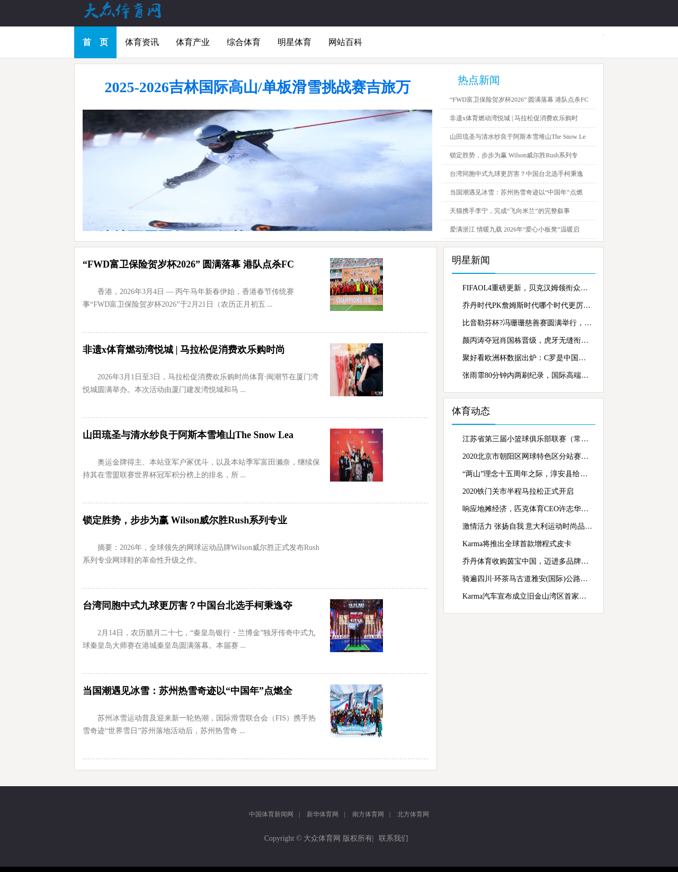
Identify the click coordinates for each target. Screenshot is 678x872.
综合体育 (244, 42)
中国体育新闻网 (271, 814)
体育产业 (193, 42)
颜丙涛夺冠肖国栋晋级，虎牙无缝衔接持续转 (527, 340)
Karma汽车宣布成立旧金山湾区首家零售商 (527, 596)
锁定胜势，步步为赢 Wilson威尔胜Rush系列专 (514, 155)
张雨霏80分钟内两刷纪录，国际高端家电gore (527, 375)
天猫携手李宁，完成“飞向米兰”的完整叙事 (510, 211)
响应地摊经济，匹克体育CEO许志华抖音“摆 (527, 509)
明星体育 (294, 42)
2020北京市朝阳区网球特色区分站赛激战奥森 (527, 456)
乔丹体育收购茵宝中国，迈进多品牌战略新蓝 (527, 561)
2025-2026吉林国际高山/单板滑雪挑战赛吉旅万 (257, 87)
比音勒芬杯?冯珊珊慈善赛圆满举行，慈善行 (527, 323)
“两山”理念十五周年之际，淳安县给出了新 (527, 474)
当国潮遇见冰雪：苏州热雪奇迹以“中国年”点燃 (516, 192)
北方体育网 (413, 814)
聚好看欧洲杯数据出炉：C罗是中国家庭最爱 (527, 358)
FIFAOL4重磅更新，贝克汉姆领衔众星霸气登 (527, 288)
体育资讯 (142, 42)
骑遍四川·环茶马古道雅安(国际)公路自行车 (527, 579)
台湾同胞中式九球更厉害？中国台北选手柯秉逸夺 (187, 605)
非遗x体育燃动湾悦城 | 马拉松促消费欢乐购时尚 (184, 349)
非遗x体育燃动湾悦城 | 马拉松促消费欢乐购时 (514, 118)
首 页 (95, 42)
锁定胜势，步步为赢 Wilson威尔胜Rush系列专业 (185, 520)
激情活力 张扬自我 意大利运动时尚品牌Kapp (527, 526)
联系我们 (393, 838)
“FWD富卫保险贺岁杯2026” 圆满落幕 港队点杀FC (519, 99)
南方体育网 (368, 814)
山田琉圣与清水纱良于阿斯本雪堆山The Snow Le (518, 136)
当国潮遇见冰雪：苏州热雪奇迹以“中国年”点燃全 (187, 691)
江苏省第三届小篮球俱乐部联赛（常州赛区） (527, 439)
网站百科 (345, 42)
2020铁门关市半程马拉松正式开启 (518, 491)
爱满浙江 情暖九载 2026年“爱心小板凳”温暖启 (514, 229)
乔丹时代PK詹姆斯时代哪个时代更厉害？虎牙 (527, 305)
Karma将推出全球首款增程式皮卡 (517, 544)
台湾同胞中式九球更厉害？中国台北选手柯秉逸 (516, 173)
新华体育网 (322, 814)
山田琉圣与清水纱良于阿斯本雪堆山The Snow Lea (188, 435)
